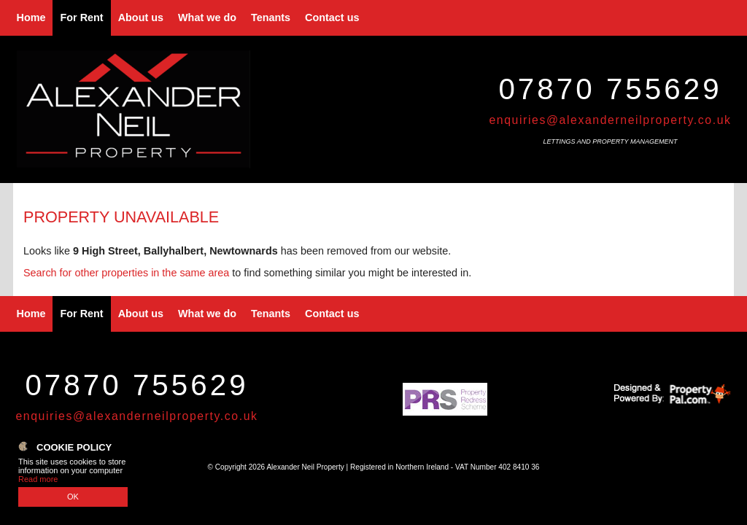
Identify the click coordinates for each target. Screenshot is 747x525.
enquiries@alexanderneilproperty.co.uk (610, 120)
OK (73, 496)
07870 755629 (609, 89)
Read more (38, 479)
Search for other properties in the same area (126, 273)
